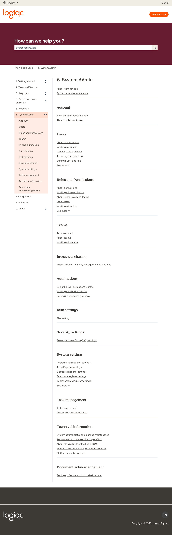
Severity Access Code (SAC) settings (77, 340)
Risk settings (64, 318)
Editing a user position (69, 160)
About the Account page (70, 120)
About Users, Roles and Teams (73, 196)
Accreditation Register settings (74, 362)
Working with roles (67, 205)
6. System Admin (47, 67)
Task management (67, 407)
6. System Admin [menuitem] (25, 114)
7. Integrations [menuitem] (23, 196)
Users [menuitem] (22, 126)
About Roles (63, 201)
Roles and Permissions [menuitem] (31, 132)
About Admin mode (67, 88)
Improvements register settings (74, 380)
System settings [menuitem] (28, 169)
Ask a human (159, 14)
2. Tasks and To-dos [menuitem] (26, 87)
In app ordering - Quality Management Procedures (84, 264)
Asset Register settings (69, 367)
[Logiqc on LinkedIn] (165, 514)
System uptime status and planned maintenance (83, 434)
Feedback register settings (71, 376)
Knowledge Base (23, 67)
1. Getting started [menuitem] (25, 81)
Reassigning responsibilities (72, 412)
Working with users (67, 146)
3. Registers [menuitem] (22, 93)
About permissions (67, 187)
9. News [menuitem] (20, 208)
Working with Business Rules (72, 291)
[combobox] (83, 47)
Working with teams (67, 242)
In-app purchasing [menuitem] (29, 144)
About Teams (64, 237)
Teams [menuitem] (22, 138)
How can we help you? (39, 41)
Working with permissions (70, 192)
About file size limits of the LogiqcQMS (77, 443)
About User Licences (68, 142)
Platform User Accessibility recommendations (81, 448)
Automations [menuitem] (26, 150)
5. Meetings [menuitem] (22, 108)
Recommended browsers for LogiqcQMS (79, 439)
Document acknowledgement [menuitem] (29, 189)
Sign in (165, 2)
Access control (65, 233)
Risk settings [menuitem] (26, 156)
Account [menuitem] (23, 120)
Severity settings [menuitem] (28, 162)
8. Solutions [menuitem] (22, 202)
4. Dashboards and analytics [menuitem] (26, 101)
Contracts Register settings (72, 371)
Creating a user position (69, 151)
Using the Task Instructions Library (75, 286)
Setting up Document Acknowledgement (79, 475)
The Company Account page (72, 115)
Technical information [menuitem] (30, 181)
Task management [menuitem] (29, 175)
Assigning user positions (70, 156)
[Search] (155, 47)
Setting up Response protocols (73, 295)
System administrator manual (72, 93)
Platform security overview (71, 453)
